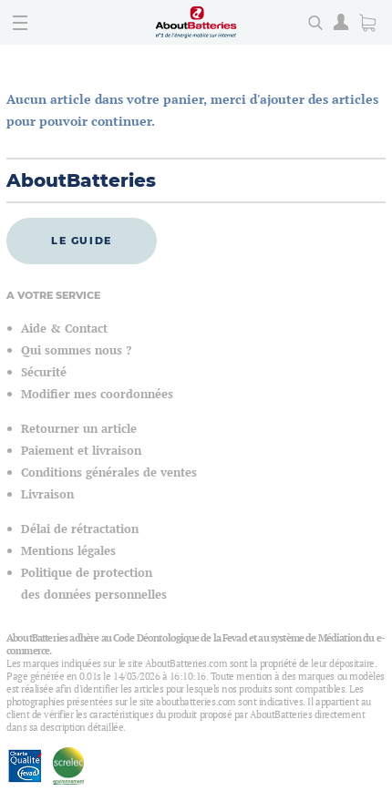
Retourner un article (79, 429)
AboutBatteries (81, 180)
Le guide (81, 240)
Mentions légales (68, 551)
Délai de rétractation (80, 529)
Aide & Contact (64, 328)
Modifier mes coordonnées (97, 394)
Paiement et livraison (81, 450)
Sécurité (44, 372)
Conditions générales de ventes (109, 472)
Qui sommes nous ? (76, 350)
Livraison (47, 494)
